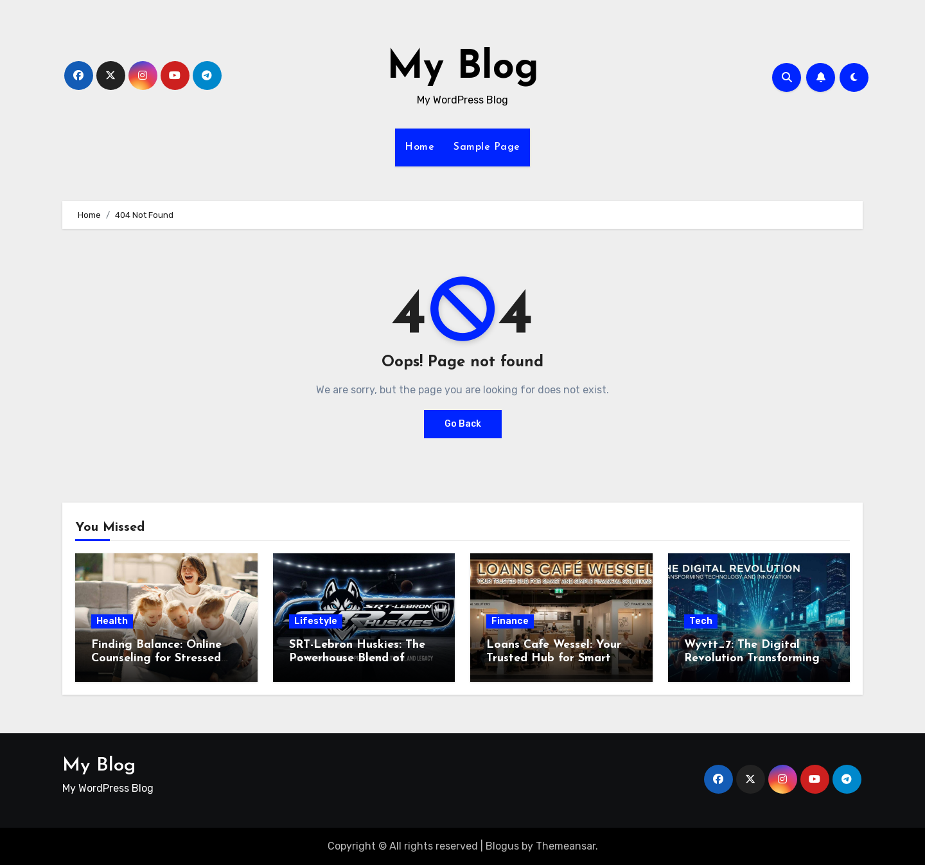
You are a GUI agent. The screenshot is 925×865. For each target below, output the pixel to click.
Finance (510, 621)
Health (112, 621)
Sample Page (487, 147)
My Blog (463, 68)
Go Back (463, 423)
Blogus (502, 846)
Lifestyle (315, 621)
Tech (700, 621)
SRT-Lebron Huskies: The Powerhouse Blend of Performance (357, 659)
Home (419, 147)
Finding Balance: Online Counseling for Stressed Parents (156, 659)
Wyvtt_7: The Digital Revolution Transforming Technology (752, 659)
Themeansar (565, 846)
